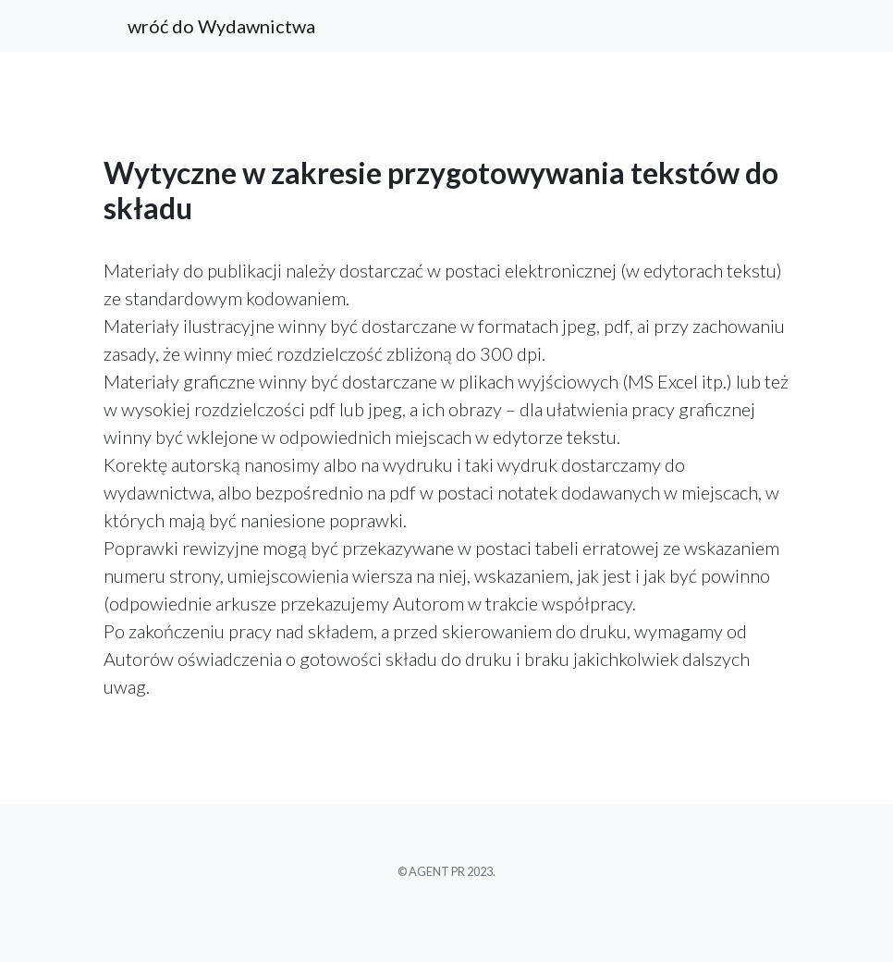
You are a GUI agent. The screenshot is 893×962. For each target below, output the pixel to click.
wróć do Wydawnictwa (221, 26)
